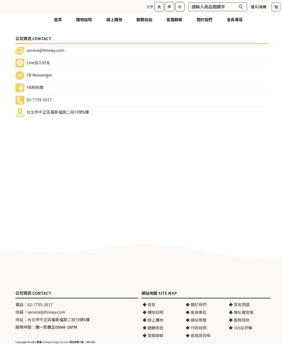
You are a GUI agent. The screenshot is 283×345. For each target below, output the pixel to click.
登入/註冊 (258, 6)
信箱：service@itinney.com (40, 312)
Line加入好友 (32, 62)
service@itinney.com (39, 50)
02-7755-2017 (33, 99)
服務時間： (46, 327)
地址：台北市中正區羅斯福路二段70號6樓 (52, 319)
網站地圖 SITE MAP (159, 293)
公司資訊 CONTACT (33, 293)
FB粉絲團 (29, 87)
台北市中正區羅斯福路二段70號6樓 (52, 112)
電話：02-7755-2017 (34, 304)
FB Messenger (33, 75)
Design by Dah (60, 342)
